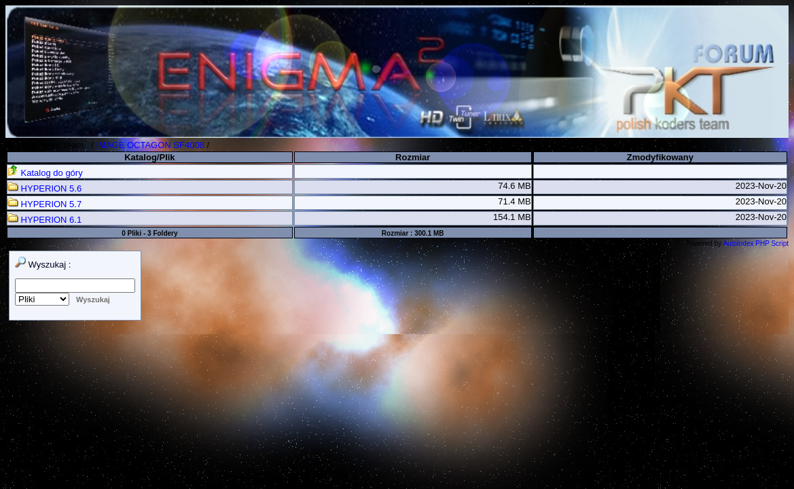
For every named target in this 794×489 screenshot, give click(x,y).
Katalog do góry (45, 173)
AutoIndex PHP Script (756, 243)
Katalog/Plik (149, 157)
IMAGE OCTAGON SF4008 (150, 145)
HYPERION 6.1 (44, 220)
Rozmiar (412, 157)
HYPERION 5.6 (44, 188)
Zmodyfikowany (660, 157)
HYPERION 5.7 (44, 204)
